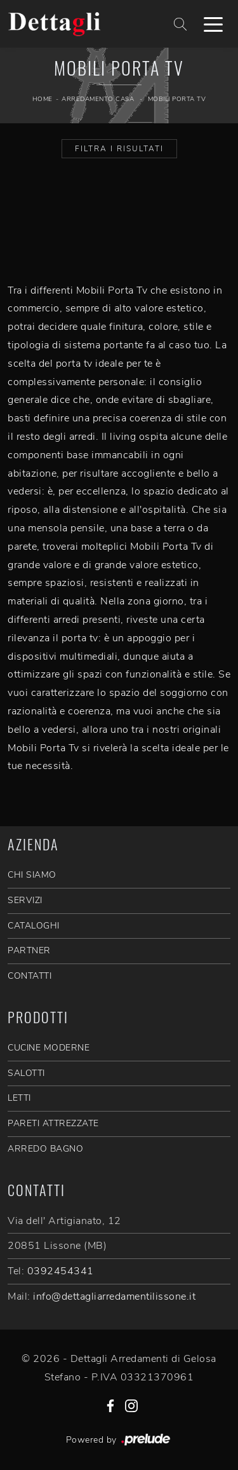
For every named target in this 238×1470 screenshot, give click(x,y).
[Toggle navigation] (213, 23)
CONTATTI (29, 976)
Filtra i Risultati (119, 149)
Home (42, 99)
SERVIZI (25, 900)
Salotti (26, 1073)
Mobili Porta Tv (177, 99)
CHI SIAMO (32, 875)
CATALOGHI (34, 926)
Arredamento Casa (98, 99)
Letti (19, 1098)
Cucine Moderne (48, 1048)
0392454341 (60, 1271)
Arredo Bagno (45, 1149)
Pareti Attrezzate (53, 1123)
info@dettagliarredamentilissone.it (114, 1296)
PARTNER (29, 950)
